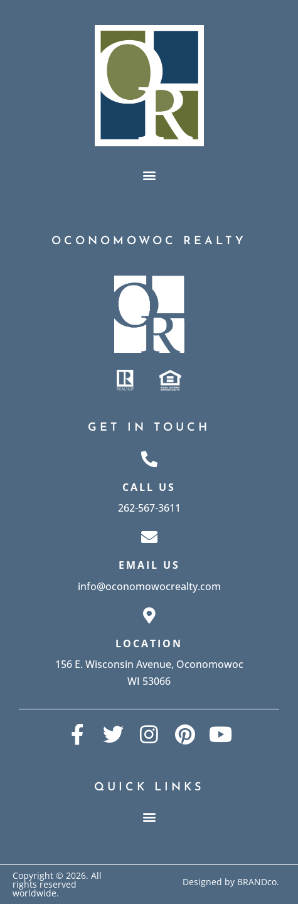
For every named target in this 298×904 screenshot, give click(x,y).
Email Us (149, 565)
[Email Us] (149, 537)
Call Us (149, 487)
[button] (149, 175)
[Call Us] (149, 459)
